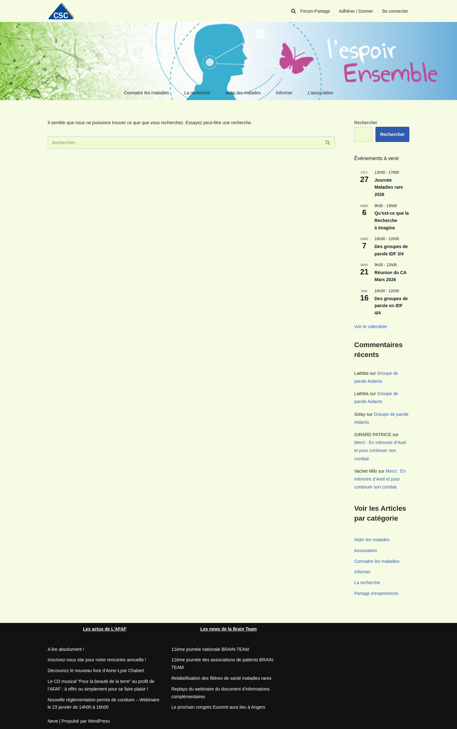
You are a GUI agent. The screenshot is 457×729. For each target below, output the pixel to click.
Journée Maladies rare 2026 (388, 187)
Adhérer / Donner (356, 11)
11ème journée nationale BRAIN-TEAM (210, 649)
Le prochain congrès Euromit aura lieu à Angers (218, 707)
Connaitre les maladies (146, 92)
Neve (53, 721)
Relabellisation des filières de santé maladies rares (221, 678)
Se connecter (395, 11)
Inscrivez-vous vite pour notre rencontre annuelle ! (97, 659)
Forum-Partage (315, 11)
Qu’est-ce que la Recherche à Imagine (391, 220)
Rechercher (365, 122)
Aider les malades (243, 92)
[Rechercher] (293, 11)
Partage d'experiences (376, 593)
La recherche (197, 92)
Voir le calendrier (370, 326)
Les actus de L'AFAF (104, 628)
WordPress (99, 721)
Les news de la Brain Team (228, 628)
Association (365, 550)
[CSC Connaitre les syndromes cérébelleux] (63, 11)
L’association (320, 92)
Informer (284, 92)
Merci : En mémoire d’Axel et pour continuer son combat (380, 450)
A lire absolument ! (66, 649)
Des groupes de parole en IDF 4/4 (391, 305)
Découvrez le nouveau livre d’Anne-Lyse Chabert (96, 670)
